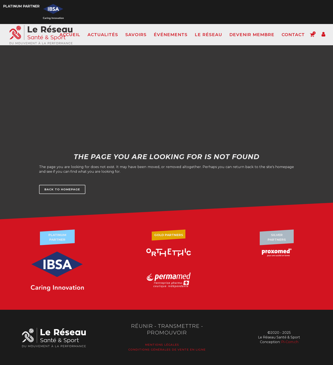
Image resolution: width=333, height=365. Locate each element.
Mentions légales (162, 344)
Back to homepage (62, 189)
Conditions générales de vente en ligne (167, 349)
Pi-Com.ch (289, 342)
